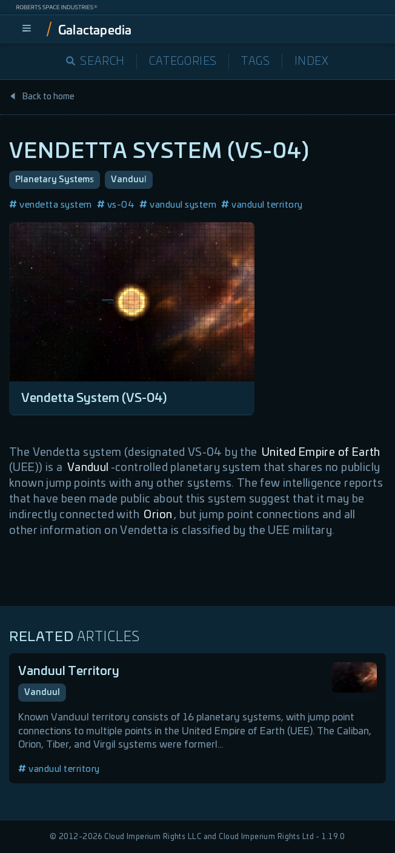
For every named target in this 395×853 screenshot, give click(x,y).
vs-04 (116, 204)
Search (95, 61)
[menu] (27, 29)
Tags (255, 61)
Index (311, 61)
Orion (158, 515)
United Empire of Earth (321, 452)
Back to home (42, 97)
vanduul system (177, 204)
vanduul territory (262, 204)
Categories (183, 61)
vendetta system (50, 204)
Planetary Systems (54, 180)
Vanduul (129, 180)
